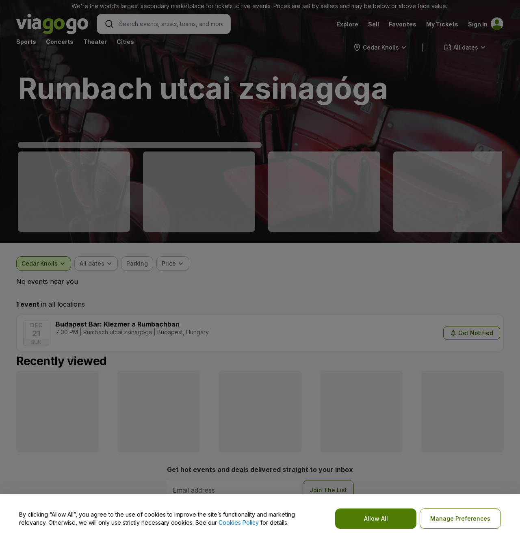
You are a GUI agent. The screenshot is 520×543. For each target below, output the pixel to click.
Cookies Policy (239, 522)
